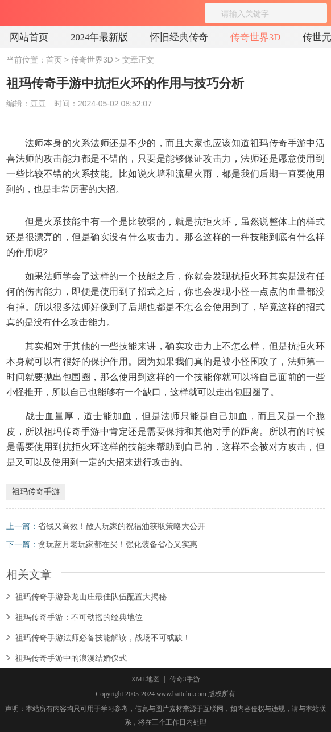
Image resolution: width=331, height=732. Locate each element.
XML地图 (145, 679)
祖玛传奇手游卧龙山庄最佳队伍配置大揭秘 (91, 596)
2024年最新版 (99, 37)
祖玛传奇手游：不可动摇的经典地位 (79, 617)
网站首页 (29, 37)
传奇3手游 (184, 679)
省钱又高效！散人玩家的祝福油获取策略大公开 (121, 526)
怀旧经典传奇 (179, 37)
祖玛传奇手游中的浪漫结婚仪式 (71, 658)
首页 (54, 59)
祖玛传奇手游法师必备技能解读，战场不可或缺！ (103, 637)
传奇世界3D (255, 37)
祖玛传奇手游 (36, 491)
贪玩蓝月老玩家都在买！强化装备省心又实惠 (117, 544)
